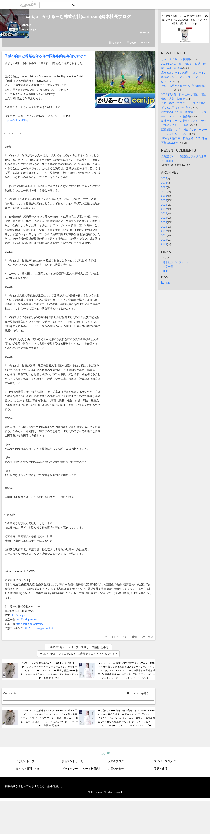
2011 (164, 235)
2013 (164, 226)
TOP (165, 271)
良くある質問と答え (28, 768)
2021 (164, 191)
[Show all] (144, 32)
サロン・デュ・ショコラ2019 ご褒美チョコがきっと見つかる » (78, 653)
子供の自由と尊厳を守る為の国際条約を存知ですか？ (46, 56)
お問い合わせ (116, 768)
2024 (164, 182)
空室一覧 (168, 266)
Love (131, 42)
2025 (164, 178)
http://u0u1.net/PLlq (16, 120)
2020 (164, 195)
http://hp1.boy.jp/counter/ (38, 628)
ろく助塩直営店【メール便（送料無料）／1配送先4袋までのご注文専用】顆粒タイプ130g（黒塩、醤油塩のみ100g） (184, 20)
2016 (164, 213)
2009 (164, 244)
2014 (164, 222)
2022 (164, 187)
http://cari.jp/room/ (26, 619)
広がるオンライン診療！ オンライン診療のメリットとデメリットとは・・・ (183, 77)
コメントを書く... (139, 693)
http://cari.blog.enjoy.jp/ (29, 623)
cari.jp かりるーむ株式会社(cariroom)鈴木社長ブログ (78, 16)
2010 (164, 239)
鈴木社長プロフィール (176, 262)
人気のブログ (116, 761)
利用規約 (96, 768)
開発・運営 (160, 768)
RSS (165, 282)
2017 (164, 208)
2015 (164, 217)
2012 (164, 230)
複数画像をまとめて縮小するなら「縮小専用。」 (34, 786)
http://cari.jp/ (18, 615)
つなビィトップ (25, 761)
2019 (164, 200)
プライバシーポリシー (75, 768)
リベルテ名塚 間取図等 (175, 59)
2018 (164, 204)
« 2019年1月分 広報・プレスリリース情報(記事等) (78, 647)
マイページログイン (166, 761)
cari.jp (26, 25)
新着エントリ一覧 (72, 761)
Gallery (115, 42)
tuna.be (105, 753)
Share (145, 42)
